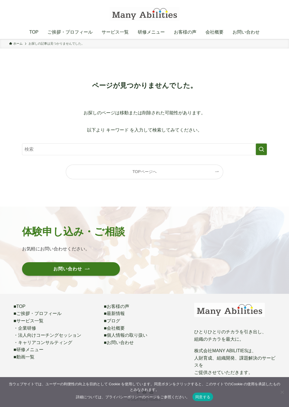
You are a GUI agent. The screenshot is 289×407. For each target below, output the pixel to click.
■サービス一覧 (28, 320)
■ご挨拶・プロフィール (38, 313)
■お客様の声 (116, 306)
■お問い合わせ (119, 342)
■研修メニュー (28, 349)
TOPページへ (144, 171)
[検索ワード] (144, 149)
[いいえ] (282, 392)
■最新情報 (114, 313)
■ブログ (112, 320)
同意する (202, 397)
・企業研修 (25, 328)
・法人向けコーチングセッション (47, 335)
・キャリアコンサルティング (43, 342)
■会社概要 (114, 328)
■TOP (19, 306)
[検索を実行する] (261, 149)
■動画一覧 (24, 357)
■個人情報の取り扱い (125, 335)
